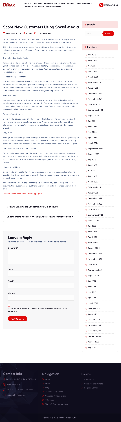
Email (11, 281)
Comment (13, 248)
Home (47, 381)
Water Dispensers (53, 6)
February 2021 (94, 308)
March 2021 (93, 303)
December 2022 (95, 198)
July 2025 (92, 55)
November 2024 (95, 99)
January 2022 (94, 248)
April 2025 (92, 71)
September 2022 (95, 215)
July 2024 (92, 121)
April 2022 (92, 237)
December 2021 (95, 253)
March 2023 (93, 182)
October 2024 (94, 104)
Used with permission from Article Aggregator (22, 194)
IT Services (59, 3)
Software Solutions (33, 6)
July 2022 (92, 226)
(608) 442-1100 (111, 5)
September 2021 (95, 270)
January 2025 (94, 88)
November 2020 (95, 325)
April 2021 (92, 297)
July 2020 (92, 347)
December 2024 (95, 93)
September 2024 (95, 110)
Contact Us (89, 381)
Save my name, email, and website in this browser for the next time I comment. (37, 309)
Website (11, 293)
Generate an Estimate (93, 385)
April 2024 (92, 137)
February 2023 (94, 187)
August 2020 (93, 342)
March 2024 (93, 143)
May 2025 (92, 66)
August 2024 (93, 115)
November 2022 (95, 204)
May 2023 (92, 171)
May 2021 (92, 292)
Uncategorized (44, 33)
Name (11, 269)
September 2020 (95, 336)
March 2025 (93, 77)
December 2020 (95, 319)
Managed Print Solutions (55, 397)
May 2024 (92, 132)
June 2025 (92, 60)
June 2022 (92, 231)
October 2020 (94, 331)
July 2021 (92, 281)
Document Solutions (42, 3)
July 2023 (92, 159)
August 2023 (93, 154)
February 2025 (94, 82)
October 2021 (94, 264)
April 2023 (92, 176)
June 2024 (92, 126)
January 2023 (94, 193)
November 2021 (95, 259)
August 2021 (93, 275)
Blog (47, 389)
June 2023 (92, 165)
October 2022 (94, 209)
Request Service (91, 389)
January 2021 (93, 314)
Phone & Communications (78, 3)
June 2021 (92, 286)
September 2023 (95, 148)
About (26, 3)
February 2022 (94, 242)
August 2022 (93, 220)
